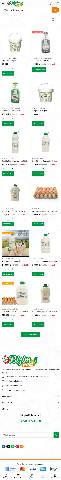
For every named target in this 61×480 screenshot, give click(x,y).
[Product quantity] (8, 68)
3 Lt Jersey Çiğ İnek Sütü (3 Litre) (14, 211)
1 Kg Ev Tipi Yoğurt (9, 60)
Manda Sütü (18, 108)
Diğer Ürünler (30, 335)
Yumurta (35, 208)
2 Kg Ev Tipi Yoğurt (39, 111)
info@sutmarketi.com (14, 381)
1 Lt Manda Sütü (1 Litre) (11, 111)
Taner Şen (21, 464)
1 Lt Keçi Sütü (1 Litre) (40, 60)
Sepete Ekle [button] (7, 73)
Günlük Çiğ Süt (37, 58)
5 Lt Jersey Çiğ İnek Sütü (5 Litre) (45, 312)
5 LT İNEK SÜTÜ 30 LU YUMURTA (15, 312)
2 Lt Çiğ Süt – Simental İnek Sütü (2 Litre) (17, 161)
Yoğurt (15, 58)
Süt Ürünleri (6, 58)
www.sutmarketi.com (14, 385)
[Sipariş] (53, 20)
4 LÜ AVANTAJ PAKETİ (11, 261)
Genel (4, 309)
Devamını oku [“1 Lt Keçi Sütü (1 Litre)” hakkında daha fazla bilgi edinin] (39, 69)
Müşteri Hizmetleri (30, 415)
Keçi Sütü (47, 58)
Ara (55, 10)
